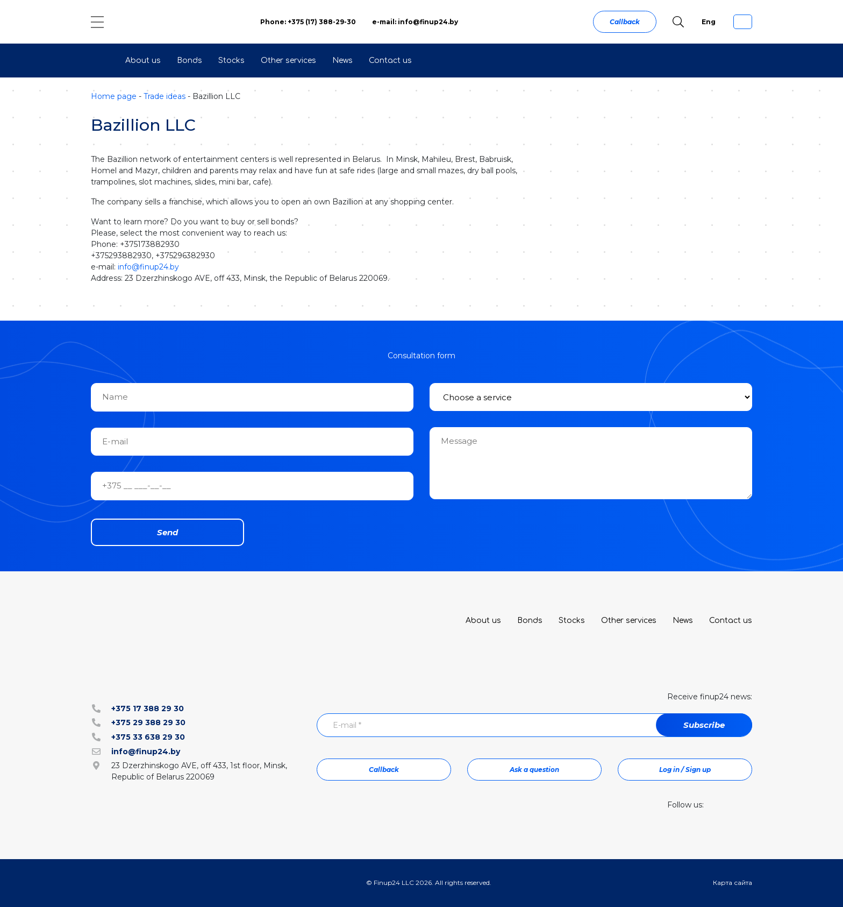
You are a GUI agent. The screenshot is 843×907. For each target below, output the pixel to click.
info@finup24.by (148, 267)
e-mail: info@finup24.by (415, 22)
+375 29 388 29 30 (148, 722)
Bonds (189, 60)
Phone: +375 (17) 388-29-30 (308, 22)
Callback (625, 22)
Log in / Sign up (685, 770)
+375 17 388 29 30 (147, 708)
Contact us (390, 60)
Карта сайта (732, 882)
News (342, 60)
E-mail (347, 725)
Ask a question (534, 770)
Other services (288, 60)
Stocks (231, 60)
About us (143, 60)
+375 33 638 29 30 (148, 737)
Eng (709, 22)
